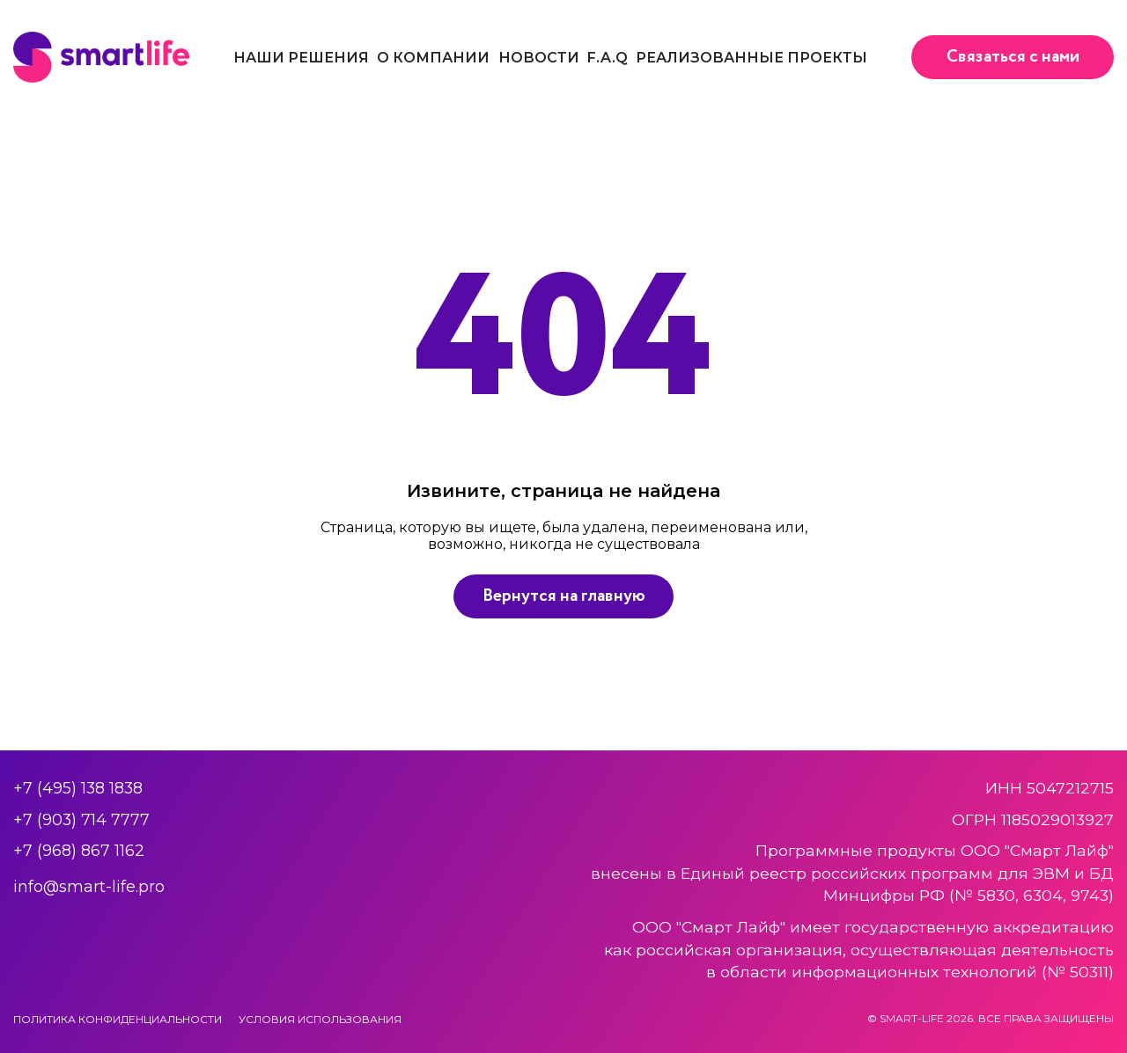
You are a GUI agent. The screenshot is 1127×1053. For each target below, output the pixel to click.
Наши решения (301, 57)
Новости (538, 57)
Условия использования (320, 1019)
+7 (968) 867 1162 (78, 850)
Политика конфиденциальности (117, 1019)
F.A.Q (607, 57)
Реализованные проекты (751, 57)
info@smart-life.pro (89, 886)
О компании (433, 57)
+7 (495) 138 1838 (78, 788)
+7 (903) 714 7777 (81, 819)
